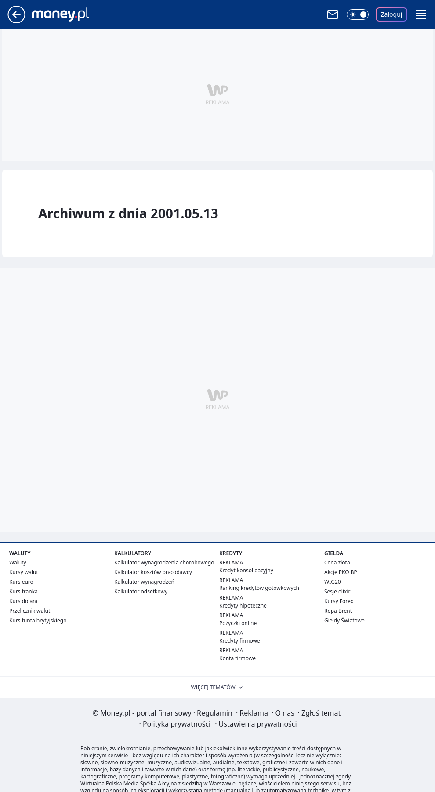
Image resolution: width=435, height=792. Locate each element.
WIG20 (332, 582)
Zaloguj (391, 14)
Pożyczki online (238, 623)
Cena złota (337, 562)
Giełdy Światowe (344, 620)
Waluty (17, 562)
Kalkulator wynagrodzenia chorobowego (164, 562)
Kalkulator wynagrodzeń (144, 582)
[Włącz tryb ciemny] (358, 14)
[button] (421, 14)
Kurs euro (21, 582)
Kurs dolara (23, 601)
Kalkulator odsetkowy (140, 591)
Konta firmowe (237, 658)
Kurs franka (23, 591)
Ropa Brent (338, 611)
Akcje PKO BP (340, 572)
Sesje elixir (337, 591)
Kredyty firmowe (239, 640)
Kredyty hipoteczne (243, 605)
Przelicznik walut (29, 611)
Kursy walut (23, 572)
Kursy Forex (338, 601)
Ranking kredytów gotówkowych (259, 588)
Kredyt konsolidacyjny (246, 570)
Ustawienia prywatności (256, 724)
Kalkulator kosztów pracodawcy (153, 572)
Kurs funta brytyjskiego (37, 620)
